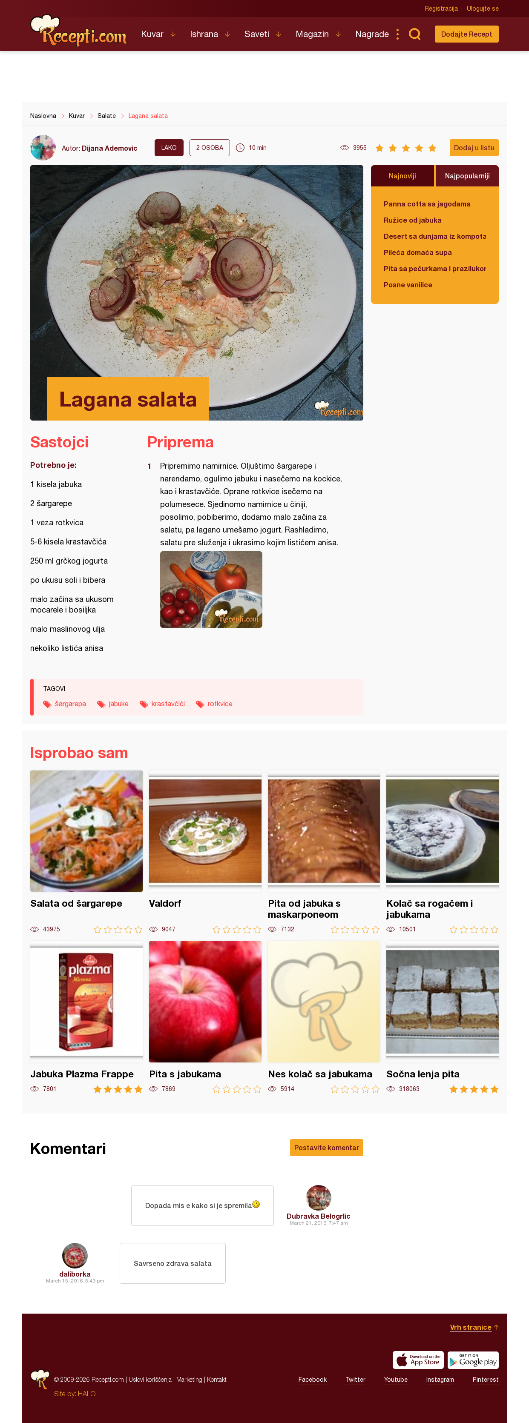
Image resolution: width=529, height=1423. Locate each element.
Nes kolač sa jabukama (324, 1017)
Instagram (440, 1379)
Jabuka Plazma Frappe (86, 1017)
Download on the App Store (418, 1360)
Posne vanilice (408, 285)
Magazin (312, 34)
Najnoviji (402, 176)
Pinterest (486, 1379)
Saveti (256, 34)
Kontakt (217, 1379)
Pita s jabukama (205, 1017)
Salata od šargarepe (86, 851)
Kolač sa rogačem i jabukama (442, 851)
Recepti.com (79, 30)
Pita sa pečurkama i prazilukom (435, 268)
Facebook (313, 1379)
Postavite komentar (326, 1147)
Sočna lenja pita (442, 1017)
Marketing (189, 1379)
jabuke (119, 703)
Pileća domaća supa (418, 252)
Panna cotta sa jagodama (427, 204)
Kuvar (152, 34)
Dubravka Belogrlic (319, 1216)
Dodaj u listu (474, 147)
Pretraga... (414, 34)
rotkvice (220, 703)
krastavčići (168, 703)
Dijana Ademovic (110, 148)
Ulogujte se (483, 8)
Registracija (441, 8)
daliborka (75, 1274)
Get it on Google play (473, 1360)
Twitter (355, 1379)
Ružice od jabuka (413, 220)
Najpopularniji (467, 176)
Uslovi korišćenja (150, 1379)
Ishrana (204, 34)
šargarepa (70, 703)
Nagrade (372, 34)
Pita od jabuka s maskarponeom (324, 851)
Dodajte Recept (466, 34)
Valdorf (205, 851)
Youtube (396, 1379)
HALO (86, 1393)
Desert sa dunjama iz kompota (435, 236)
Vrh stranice (471, 1327)
